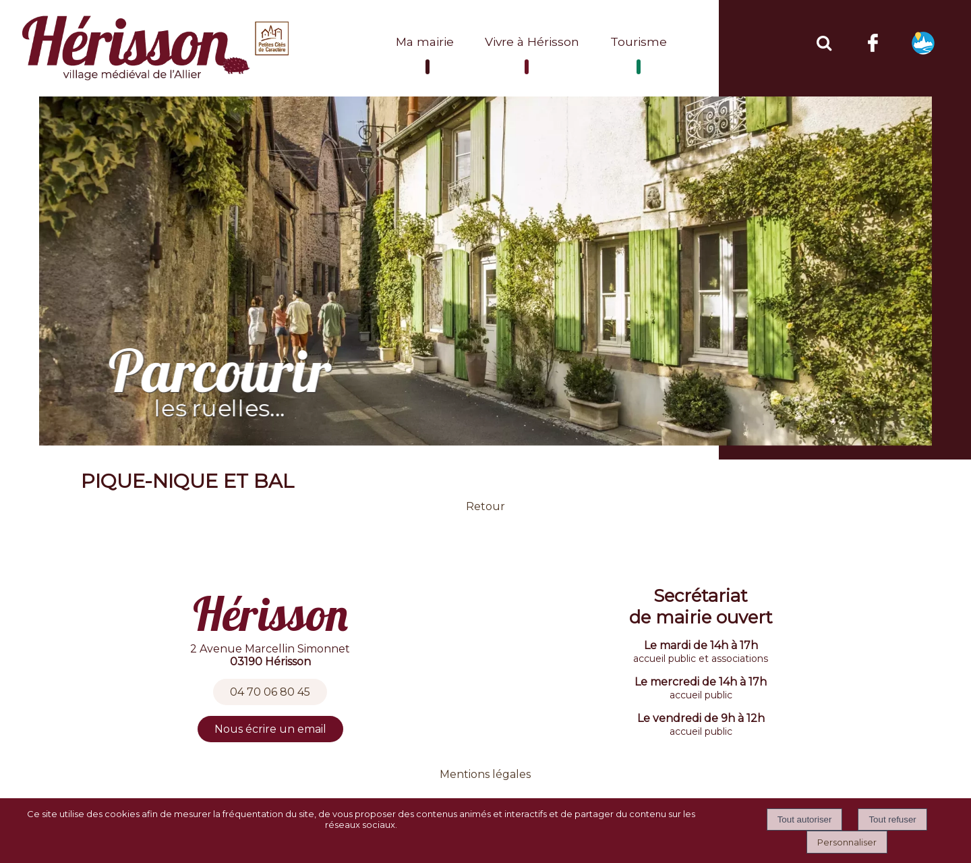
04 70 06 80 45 (270, 692)
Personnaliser (847, 842)
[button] (823, 41)
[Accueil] (157, 48)
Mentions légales (485, 774)
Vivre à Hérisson (532, 41)
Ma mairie (425, 41)
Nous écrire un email (270, 729)
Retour (485, 506)
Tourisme (638, 41)
